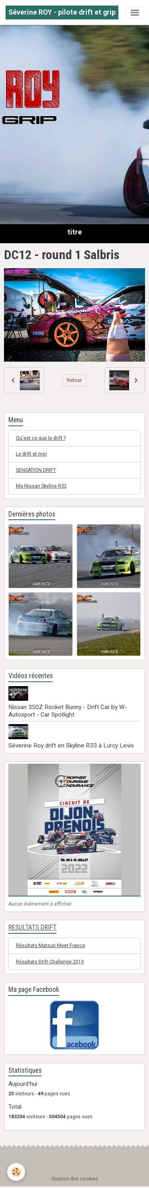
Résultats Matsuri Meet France (50, 945)
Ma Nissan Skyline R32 (41, 486)
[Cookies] (16, 1172)
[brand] (62, 12)
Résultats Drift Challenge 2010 (50, 962)
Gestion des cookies (74, 1179)
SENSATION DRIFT (36, 470)
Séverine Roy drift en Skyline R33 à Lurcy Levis (71, 745)
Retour (74, 380)
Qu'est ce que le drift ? (41, 438)
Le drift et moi (31, 454)
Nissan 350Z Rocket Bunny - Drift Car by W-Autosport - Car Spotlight (67, 711)
